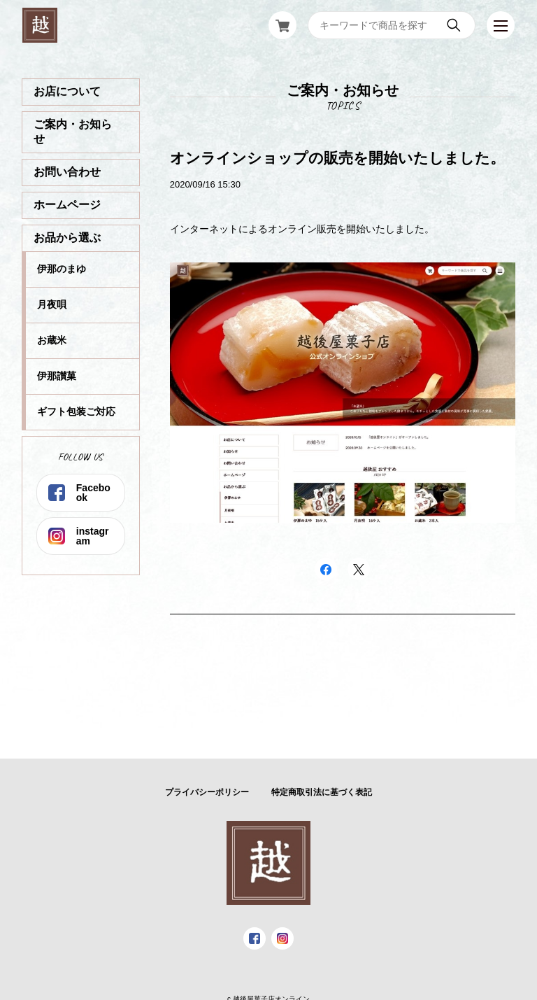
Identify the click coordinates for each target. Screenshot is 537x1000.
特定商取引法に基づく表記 (321, 792)
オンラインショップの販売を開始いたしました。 (337, 158)
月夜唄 (51, 304)
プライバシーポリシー (207, 792)
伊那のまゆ (61, 268)
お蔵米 (51, 340)
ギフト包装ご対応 (76, 411)
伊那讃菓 (56, 375)
